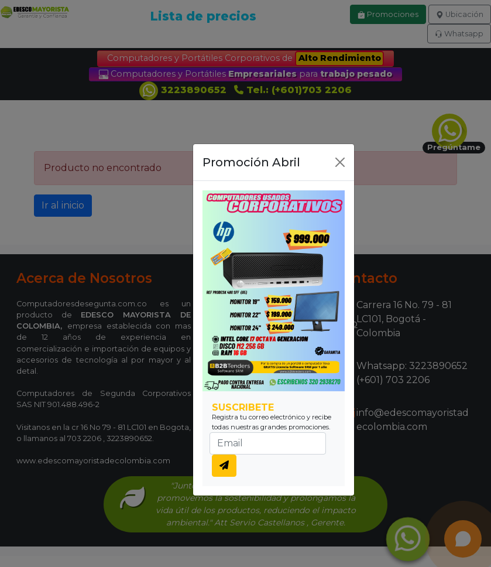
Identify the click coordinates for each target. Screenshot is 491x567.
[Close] (340, 162)
